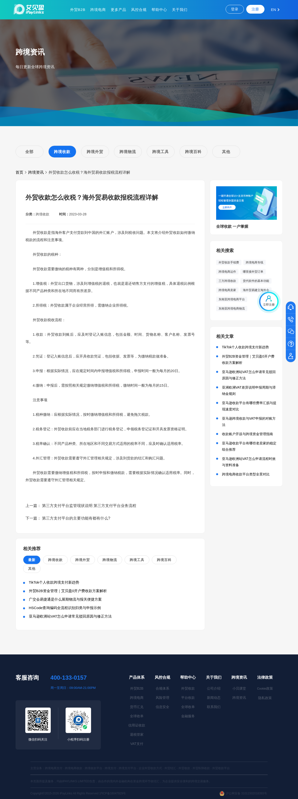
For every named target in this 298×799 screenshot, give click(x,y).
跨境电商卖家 (227, 290)
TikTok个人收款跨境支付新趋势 (54, 582)
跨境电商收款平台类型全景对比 (246, 474)
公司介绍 (214, 688)
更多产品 (118, 10)
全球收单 (137, 716)
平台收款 (188, 698)
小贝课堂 (239, 688)
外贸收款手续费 (229, 262)
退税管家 (137, 734)
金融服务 (188, 716)
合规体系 (162, 688)
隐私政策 (265, 698)
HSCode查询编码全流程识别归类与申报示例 (65, 608)
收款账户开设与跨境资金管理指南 (247, 434)
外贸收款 (188, 688)
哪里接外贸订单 (253, 271)
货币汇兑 (137, 707)
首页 (19, 172)
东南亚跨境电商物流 (232, 308)
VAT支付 (136, 744)
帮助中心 (159, 10)
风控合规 (139, 10)
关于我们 (179, 10)
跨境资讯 (36, 172)
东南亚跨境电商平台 (232, 299)
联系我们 (214, 707)
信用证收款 (136, 725)
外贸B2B (77, 10)
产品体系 (137, 677)
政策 (265, 688)
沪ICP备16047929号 (112, 793)
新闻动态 (214, 698)
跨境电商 (98, 10)
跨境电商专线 (254, 262)
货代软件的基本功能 (256, 281)
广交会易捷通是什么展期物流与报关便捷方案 (65, 599)
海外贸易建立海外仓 (256, 290)
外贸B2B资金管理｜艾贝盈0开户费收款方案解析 (68, 591)
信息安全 (162, 707)
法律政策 (265, 677)
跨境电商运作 (227, 271)
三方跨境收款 (227, 281)
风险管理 (162, 698)
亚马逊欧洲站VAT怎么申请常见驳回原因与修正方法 (70, 616)
